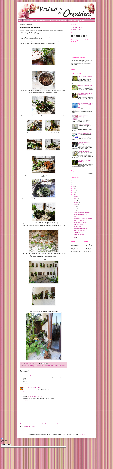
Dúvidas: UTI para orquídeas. (84, 133)
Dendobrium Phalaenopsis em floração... (82, 212)
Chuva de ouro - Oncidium (83, 151)
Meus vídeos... (77, 216)
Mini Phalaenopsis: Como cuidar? (85, 76)
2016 (74, 184)
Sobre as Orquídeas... (29, 20)
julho (75, 206)
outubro (75, 200)
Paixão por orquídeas (77, 27)
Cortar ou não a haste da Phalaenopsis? (83, 116)
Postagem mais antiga (61, 423)
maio (75, 210)
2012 (74, 192)
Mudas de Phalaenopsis (78, 224)
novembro (76, 198)
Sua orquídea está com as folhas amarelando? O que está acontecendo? (85, 94)
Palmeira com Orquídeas (79, 220)
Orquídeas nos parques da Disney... (81, 214)
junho (75, 208)
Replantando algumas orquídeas (80, 228)
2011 (74, 194)
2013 (74, 190)
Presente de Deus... (77, 226)
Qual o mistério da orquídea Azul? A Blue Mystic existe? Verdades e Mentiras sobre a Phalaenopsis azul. (85, 105)
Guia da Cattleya (53, 20)
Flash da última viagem (78, 232)
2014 (74, 188)
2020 (74, 182)
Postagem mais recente (25, 423)
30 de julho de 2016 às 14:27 (34, 387)
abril (75, 237)
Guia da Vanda (62, 20)
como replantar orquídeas (30, 365)
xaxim (41, 366)
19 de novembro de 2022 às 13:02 (35, 396)
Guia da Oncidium (73, 20)
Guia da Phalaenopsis (41, 20)
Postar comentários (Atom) (29, 426)
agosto (75, 204)
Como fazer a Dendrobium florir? (85, 85)
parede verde (58, 365)
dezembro (76, 196)
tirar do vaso (37, 366)
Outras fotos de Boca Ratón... (80, 230)
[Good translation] (3, 445)
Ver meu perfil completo (76, 29)
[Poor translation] (8, 445)
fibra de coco (41, 365)
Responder (25, 383)
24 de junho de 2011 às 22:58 (34, 375)
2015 (74, 186)
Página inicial (43, 423)
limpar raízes (53, 365)
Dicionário (82, 20)
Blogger (83, 434)
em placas (37, 365)
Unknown (25, 387)
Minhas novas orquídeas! (79, 234)
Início (20, 20)
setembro (76, 202)
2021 (74, 180)
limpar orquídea (47, 365)
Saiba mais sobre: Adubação (84, 124)
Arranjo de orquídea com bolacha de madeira (83, 218)
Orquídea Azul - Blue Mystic (80, 222)
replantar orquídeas (31, 366)
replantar (25, 366)
